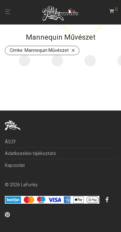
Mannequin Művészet (39, 50)
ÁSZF (10, 141)
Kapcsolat (15, 165)
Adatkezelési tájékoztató (30, 153)
